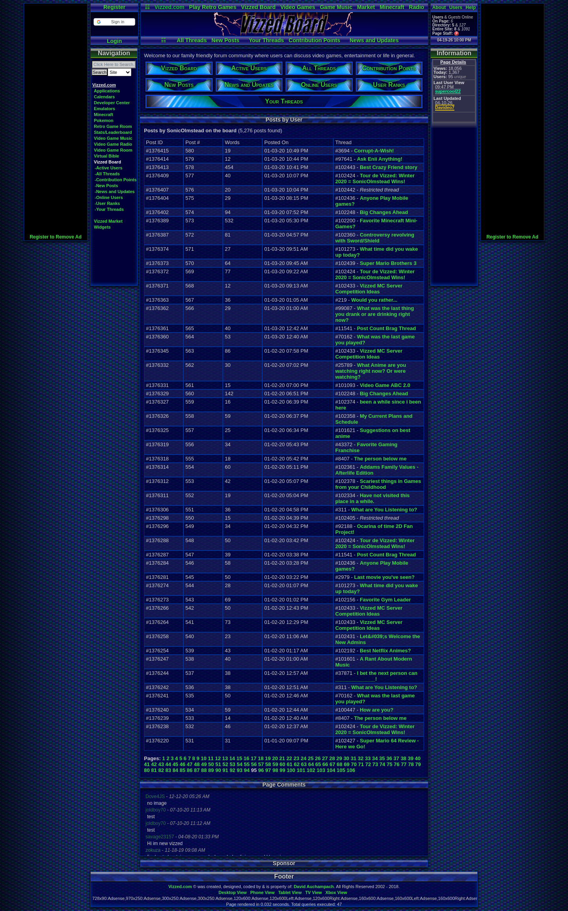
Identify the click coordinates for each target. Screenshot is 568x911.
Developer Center (112, 102)
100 (291, 770)
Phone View (262, 892)
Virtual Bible (106, 156)
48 (197, 764)
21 (282, 758)
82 (161, 770)
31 (353, 758)
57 (261, 764)
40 (417, 758)
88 (204, 770)
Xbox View (336, 892)
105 (341, 770)
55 (246, 764)
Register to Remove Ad (56, 237)
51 (218, 764)
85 (182, 770)
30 (346, 758)
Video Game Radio (113, 144)
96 (261, 770)
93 (239, 770)
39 (410, 758)
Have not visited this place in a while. (372, 498)
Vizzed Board (258, 7)
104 (331, 770)
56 (253, 764)
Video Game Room (113, 150)
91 (225, 770)
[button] (114, 22)
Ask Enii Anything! (379, 159)
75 (389, 764)
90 (218, 770)
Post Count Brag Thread (386, 328)
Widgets (102, 227)
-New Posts (106, 185)
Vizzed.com (169, 7)
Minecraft (391, 7)
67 (332, 764)
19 (268, 758)
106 (351, 770)
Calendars (104, 96)
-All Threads (107, 173)
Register (114, 7)
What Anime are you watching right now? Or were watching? (370, 371)
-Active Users (108, 167)
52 (225, 764)
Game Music (336, 7)
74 (382, 764)
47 (189, 764)
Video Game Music (113, 138)
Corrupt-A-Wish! (374, 151)
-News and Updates (115, 191)
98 (275, 770)
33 (367, 758)
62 (296, 764)
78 (410, 764)
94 (246, 770)
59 (275, 764)
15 (239, 758)
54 (239, 764)
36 (389, 758)
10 (203, 758)
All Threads (192, 40)
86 (189, 770)
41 (146, 764)
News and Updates (373, 40)
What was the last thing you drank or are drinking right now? (374, 314)
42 (154, 764)
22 (289, 758)
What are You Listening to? (384, 510)
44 (168, 764)
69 (346, 764)
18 (260, 758)
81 (154, 770)
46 (182, 764)
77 (403, 764)
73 (375, 764)
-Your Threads (109, 209)
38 (403, 758)
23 (296, 758)
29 (339, 758)
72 (368, 764)
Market (366, 7)
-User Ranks (107, 203)
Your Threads (266, 40)
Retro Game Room (113, 126)
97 (268, 770)
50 (211, 764)
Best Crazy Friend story (388, 167)
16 (246, 758)
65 (318, 764)
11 (210, 758)
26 (318, 758)
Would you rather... (374, 300)
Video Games (297, 7)
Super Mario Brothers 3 (388, 263)
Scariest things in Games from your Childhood (378, 484)
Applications (107, 90)
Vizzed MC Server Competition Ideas (368, 289)
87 (197, 770)
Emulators (104, 108)
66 (325, 764)
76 (396, 764)
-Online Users (109, 197)
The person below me (380, 459)
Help (470, 7)
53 (232, 764)
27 (325, 758)
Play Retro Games (212, 7)
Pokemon (104, 120)
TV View (313, 892)
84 (175, 770)
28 (332, 758)
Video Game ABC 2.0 (385, 385)
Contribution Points (314, 40)
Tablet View (290, 892)
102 (311, 770)
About (439, 7)
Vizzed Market (108, 221)
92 (232, 770)
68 (339, 764)
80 (146, 770)
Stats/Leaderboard (113, 132)
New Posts (225, 40)
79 (418, 764)
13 (225, 758)
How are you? (376, 710)
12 (217, 758)
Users (455, 7)
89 (211, 770)
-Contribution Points (115, 179)
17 (253, 758)
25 (310, 758)
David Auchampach (314, 886)
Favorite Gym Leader (385, 600)
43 (161, 764)
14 (232, 758)
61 (289, 764)
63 (303, 764)
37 (396, 758)
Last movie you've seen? (384, 577)
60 (282, 764)
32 (360, 758)
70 (354, 764)
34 (374, 758)
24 (303, 758)
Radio (416, 7)
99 (282, 770)
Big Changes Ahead (384, 212)
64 (311, 764)
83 (168, 770)
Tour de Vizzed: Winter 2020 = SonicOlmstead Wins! (375, 178)
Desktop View (233, 892)
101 (301, 770)
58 (268, 764)
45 (175, 764)
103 (321, 770)
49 (204, 764)
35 (382, 758)
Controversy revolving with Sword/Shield (374, 238)
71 (361, 764)
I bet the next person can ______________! (376, 676)
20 (275, 758)
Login (114, 41)
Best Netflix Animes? (385, 651)
